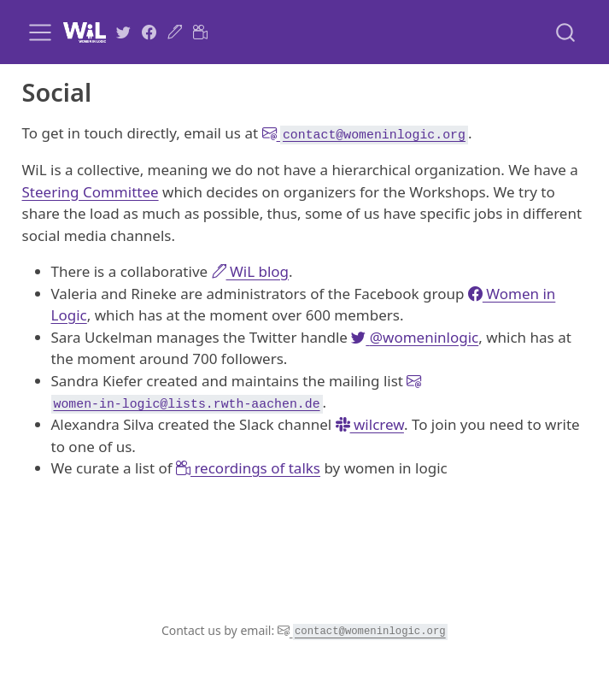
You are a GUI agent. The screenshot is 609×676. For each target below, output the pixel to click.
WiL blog (251, 271)
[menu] (40, 32)
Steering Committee (90, 192)
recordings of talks (248, 468)
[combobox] (566, 32)
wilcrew (370, 424)
